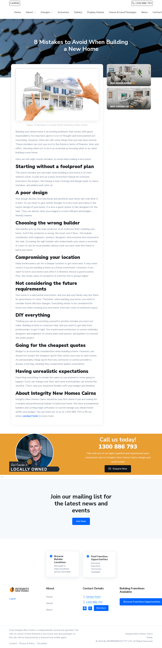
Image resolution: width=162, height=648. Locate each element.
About (29, 12)
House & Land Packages (122, 12)
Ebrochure (101, 608)
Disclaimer (42, 643)
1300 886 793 (142, 3)
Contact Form (93, 597)
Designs (45, 12)
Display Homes (95, 12)
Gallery (78, 12)
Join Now (81, 521)
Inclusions (63, 12)
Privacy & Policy (27, 643)
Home (17, 12)
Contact (13, 643)
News (144, 12)
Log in (12, 598)
